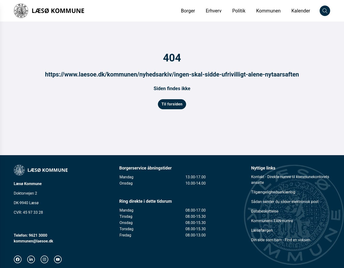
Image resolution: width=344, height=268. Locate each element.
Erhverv (214, 11)
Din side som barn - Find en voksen (280, 240)
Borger (188, 11)
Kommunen (268, 11)
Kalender (300, 11)
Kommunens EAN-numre (272, 221)
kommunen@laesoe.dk (33, 241)
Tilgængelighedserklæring (273, 192)
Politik (238, 11)
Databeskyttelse (264, 211)
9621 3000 (38, 235)
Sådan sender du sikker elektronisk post (284, 201)
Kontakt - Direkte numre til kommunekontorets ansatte (290, 180)
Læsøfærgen (262, 230)
